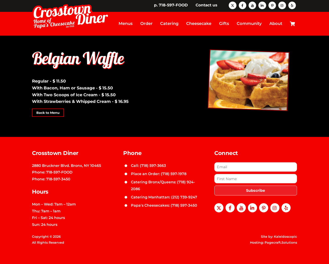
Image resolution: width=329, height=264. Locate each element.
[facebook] (242, 5)
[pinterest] (272, 5)
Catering (169, 23)
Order (146, 23)
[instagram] (282, 5)
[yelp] (292, 5)
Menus (126, 23)
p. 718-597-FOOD (171, 5)
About (275, 23)
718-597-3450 (58, 178)
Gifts (224, 23)
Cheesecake (198, 23)
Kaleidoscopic (285, 236)
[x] (232, 5)
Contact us (206, 5)
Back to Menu (48, 112)
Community (249, 23)
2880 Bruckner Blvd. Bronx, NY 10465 (66, 165)
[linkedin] (262, 5)
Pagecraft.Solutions (281, 242)
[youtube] (252, 5)
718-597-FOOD (59, 171)
